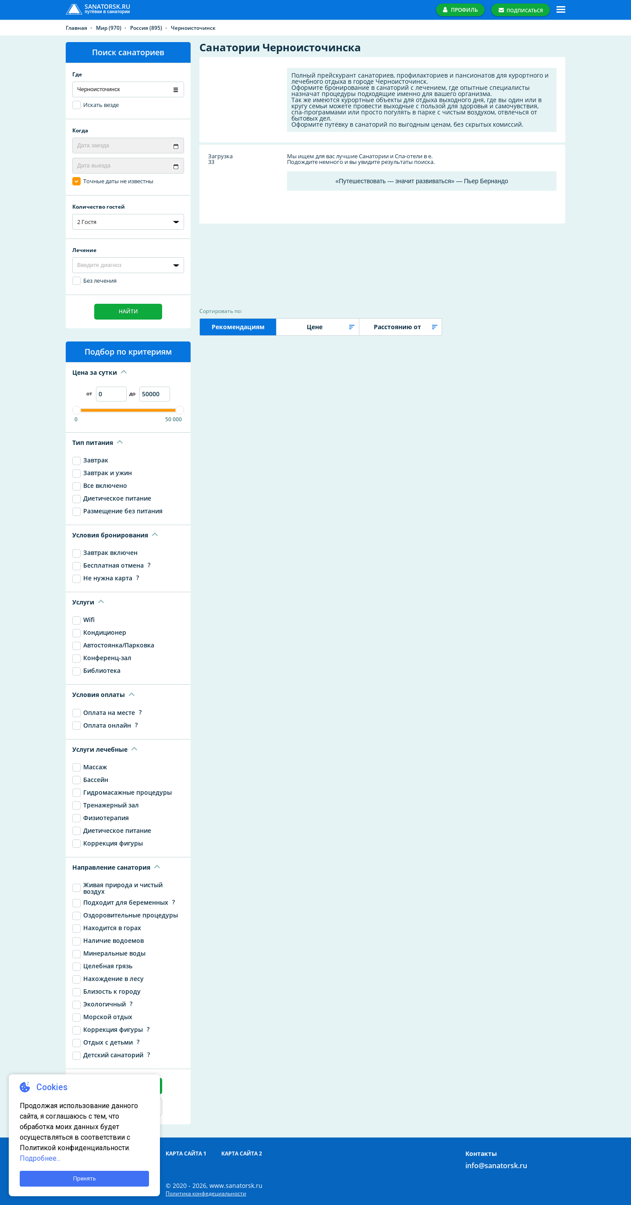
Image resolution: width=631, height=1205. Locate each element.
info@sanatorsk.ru (496, 1165)
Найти (128, 311)
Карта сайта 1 (186, 1153)
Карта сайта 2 (241, 1153)
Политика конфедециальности (206, 1193)
